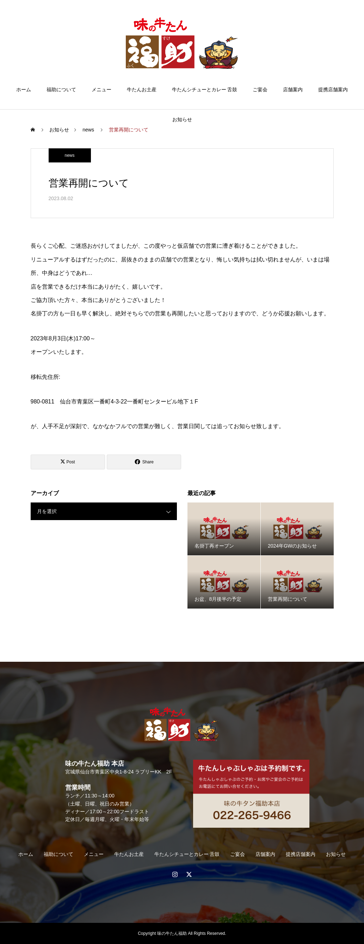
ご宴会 (260, 89)
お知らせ (182, 119)
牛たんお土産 (141, 89)
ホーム (23, 89)
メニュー (101, 89)
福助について (61, 89)
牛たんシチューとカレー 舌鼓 (204, 89)
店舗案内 (293, 89)
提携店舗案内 (333, 89)
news (69, 155)
